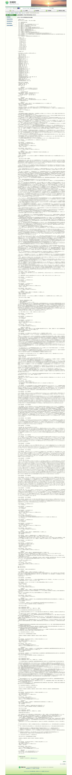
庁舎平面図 (37, 768)
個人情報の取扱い (33, 771)
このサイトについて (27, 771)
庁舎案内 (34, 768)
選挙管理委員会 (9, 23)
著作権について (38, 771)
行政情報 (48, 10)
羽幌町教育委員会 (10, 19)
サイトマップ (25, 8)
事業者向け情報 (60, 10)
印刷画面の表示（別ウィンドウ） (36, 8)
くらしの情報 (24, 10)
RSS (28, 8)
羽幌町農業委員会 (10, 21)
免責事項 (43, 771)
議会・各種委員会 (10, 14)
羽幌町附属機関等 (10, 25)
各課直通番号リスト (29, 768)
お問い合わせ (47, 771)
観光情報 (36, 10)
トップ (11, 10)
